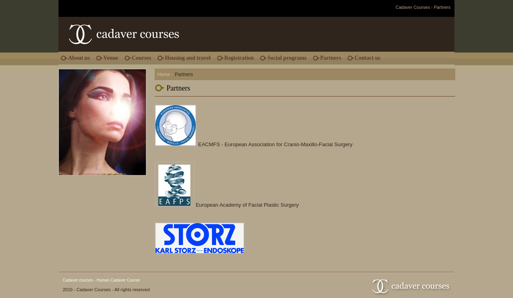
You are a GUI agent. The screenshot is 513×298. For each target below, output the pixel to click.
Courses (141, 58)
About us (79, 58)
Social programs (286, 58)
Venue (110, 58)
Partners (330, 58)
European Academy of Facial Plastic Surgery (247, 205)
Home (164, 74)
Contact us (367, 58)
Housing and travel (187, 58)
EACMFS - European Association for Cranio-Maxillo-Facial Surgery (275, 144)
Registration (239, 58)
